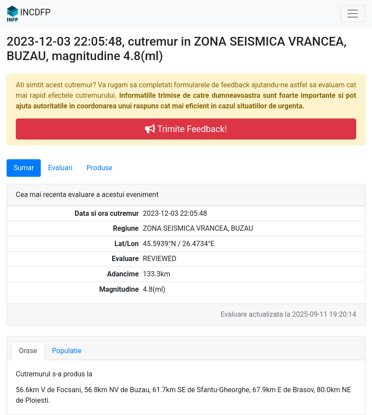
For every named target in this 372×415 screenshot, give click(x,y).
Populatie (66, 351)
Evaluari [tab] (60, 168)
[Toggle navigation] (352, 13)
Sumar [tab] (24, 168)
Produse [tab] (99, 168)
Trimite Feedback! (186, 129)
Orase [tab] (28, 351)
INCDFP (28, 13)
